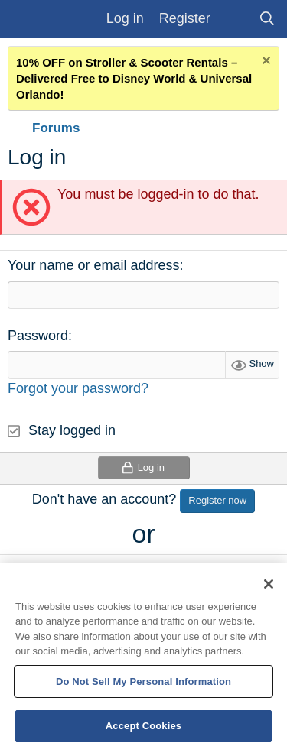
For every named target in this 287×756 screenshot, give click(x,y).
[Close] (268, 584)
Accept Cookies (143, 726)
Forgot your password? (78, 388)
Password (38, 335)
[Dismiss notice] (264, 62)
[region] (143, 659)
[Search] (267, 18)
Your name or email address (93, 265)
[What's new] (234, 18)
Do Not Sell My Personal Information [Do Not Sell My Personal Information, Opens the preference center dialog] (143, 681)
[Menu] (26, 19)
